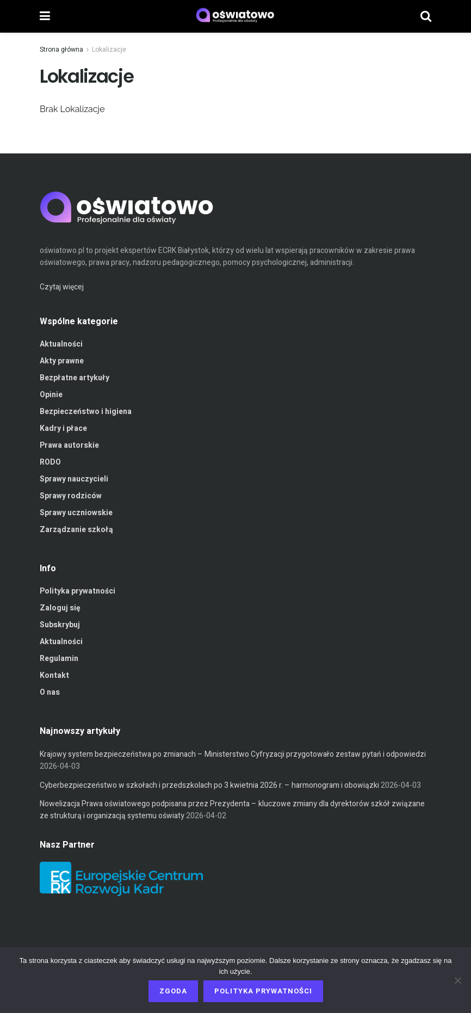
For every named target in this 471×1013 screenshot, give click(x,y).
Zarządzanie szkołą (76, 529)
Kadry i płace (63, 428)
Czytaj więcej (62, 287)
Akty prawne (62, 361)
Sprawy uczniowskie (76, 512)
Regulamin (59, 658)
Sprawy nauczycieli (74, 479)
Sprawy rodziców (71, 496)
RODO (50, 462)
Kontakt (54, 675)
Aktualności (61, 344)
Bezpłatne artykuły (74, 378)
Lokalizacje (109, 49)
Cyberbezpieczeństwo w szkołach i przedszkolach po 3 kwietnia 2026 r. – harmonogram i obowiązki (209, 785)
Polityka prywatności (77, 591)
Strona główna (61, 49)
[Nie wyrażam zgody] (457, 980)
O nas (50, 692)
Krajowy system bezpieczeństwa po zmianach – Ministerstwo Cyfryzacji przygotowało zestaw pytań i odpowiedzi (233, 754)
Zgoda (173, 991)
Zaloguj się (60, 608)
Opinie (51, 394)
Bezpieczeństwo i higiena (86, 411)
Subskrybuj (60, 625)
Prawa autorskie (69, 445)
